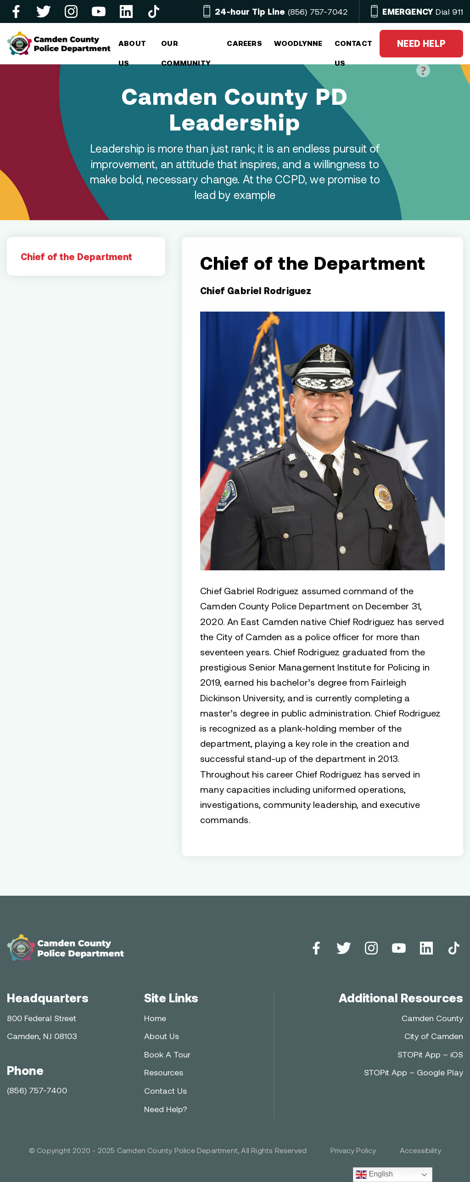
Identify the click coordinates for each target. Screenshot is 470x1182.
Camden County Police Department (177, 1150)
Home (155, 1018)
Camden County (432, 1018)
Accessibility (420, 1150)
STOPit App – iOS (430, 1054)
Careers (244, 43)
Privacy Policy (353, 1150)
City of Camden (433, 1036)
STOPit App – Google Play (413, 1072)
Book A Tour (167, 1054)
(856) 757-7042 (281, 11)
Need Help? (165, 1109)
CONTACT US (353, 47)
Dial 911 (422, 11)
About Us (161, 1036)
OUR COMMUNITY (186, 47)
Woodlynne (298, 43)
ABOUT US (132, 47)
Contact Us (165, 1090)
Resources (163, 1072)
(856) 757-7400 (37, 1090)
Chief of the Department (76, 256)
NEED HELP (421, 47)
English (374, 1174)
